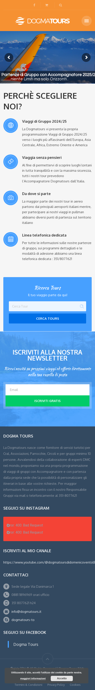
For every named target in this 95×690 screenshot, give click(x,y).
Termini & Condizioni (28, 684)
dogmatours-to (23, 620)
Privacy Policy (56, 684)
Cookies (75, 684)
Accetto (62, 678)
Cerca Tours (47, 318)
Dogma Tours (25, 644)
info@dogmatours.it (26, 611)
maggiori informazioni (33, 678)
